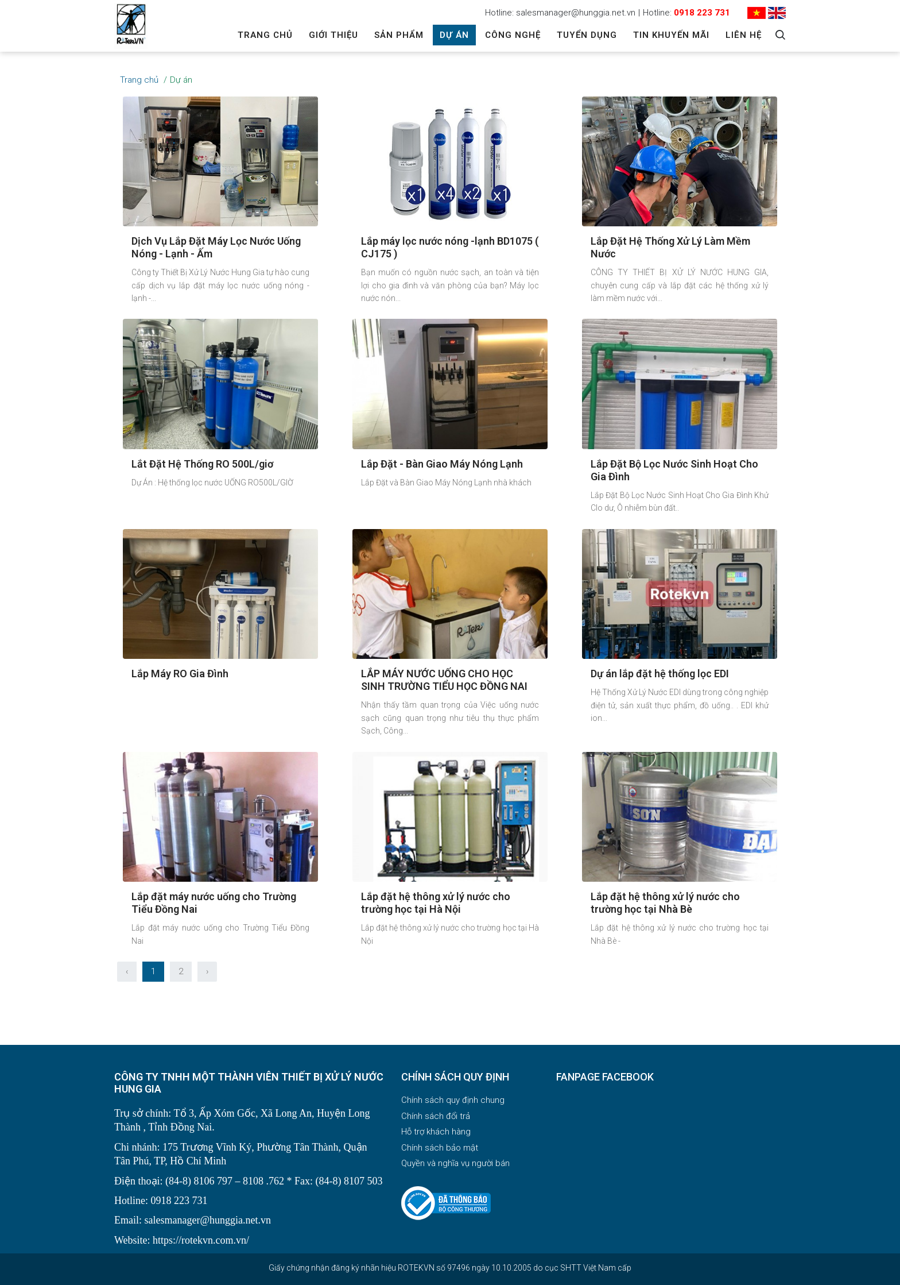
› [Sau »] (207, 971)
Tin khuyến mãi (671, 35)
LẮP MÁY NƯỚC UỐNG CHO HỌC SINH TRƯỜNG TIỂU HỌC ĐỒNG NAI (444, 679)
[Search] (780, 35)
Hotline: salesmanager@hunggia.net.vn (560, 12)
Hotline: (686, 12)
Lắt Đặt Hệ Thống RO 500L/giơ (202, 464)
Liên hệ (744, 35)
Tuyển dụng (587, 35)
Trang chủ (265, 35)
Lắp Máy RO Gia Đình (179, 673)
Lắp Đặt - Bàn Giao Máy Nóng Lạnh (442, 464)
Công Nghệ (513, 35)
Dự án (454, 35)
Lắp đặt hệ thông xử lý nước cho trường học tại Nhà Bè (665, 902)
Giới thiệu (333, 35)
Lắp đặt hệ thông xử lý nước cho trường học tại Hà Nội (435, 902)
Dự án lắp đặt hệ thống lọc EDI (660, 673)
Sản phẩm (399, 35)
